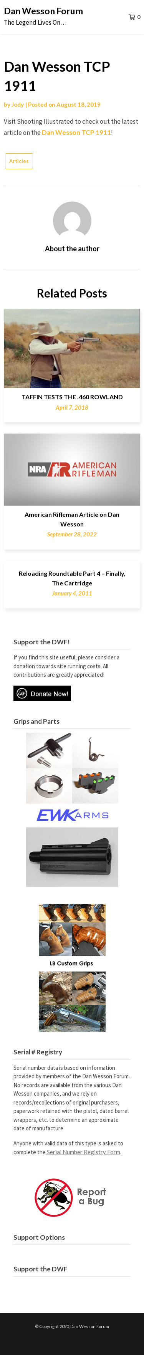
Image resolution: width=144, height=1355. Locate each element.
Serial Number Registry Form (83, 1151)
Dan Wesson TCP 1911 (76, 132)
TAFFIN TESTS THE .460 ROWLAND (72, 396)
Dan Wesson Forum (43, 10)
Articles (19, 161)
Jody (18, 104)
